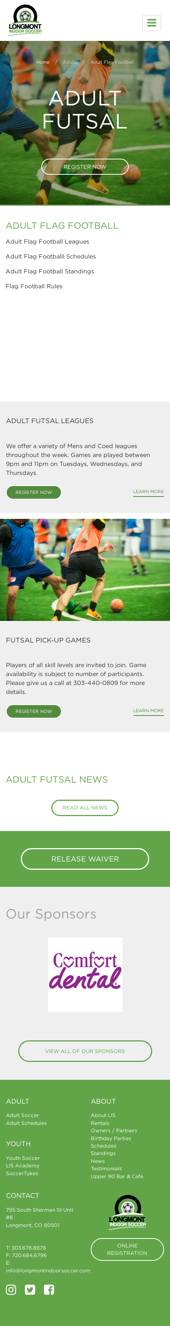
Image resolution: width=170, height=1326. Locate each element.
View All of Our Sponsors (85, 1051)
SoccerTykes (22, 1173)
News (98, 1161)
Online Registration (127, 1249)
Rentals (100, 1123)
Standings (103, 1153)
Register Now (85, 166)
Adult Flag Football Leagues (47, 241)
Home (42, 62)
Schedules (103, 1145)
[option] (85, 975)
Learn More (148, 491)
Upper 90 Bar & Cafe (117, 1176)
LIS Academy (22, 1165)
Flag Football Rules (34, 286)
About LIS (103, 1115)
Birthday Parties (111, 1138)
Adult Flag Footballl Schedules (51, 256)
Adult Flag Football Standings (50, 271)
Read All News (85, 807)
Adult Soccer (22, 1115)
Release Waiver (85, 859)
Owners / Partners (114, 1130)
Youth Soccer (23, 1158)
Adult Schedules (26, 1123)
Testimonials (106, 1168)
